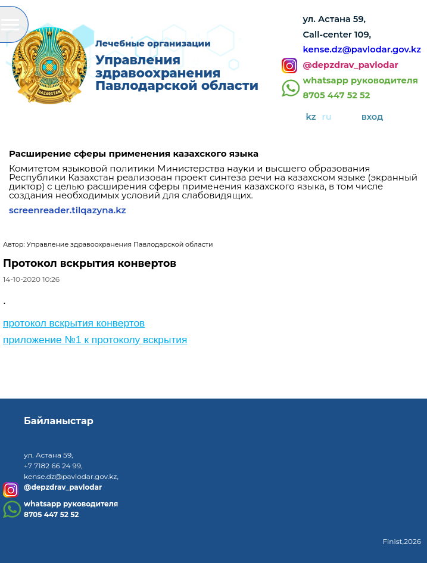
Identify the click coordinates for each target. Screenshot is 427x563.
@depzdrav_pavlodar (350, 65)
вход (372, 116)
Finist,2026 (401, 541)
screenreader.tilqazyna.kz (67, 210)
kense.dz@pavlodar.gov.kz (362, 49)
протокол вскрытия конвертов (74, 323)
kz (311, 116)
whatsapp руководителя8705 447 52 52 (360, 88)
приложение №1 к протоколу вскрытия (95, 340)
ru (327, 116)
